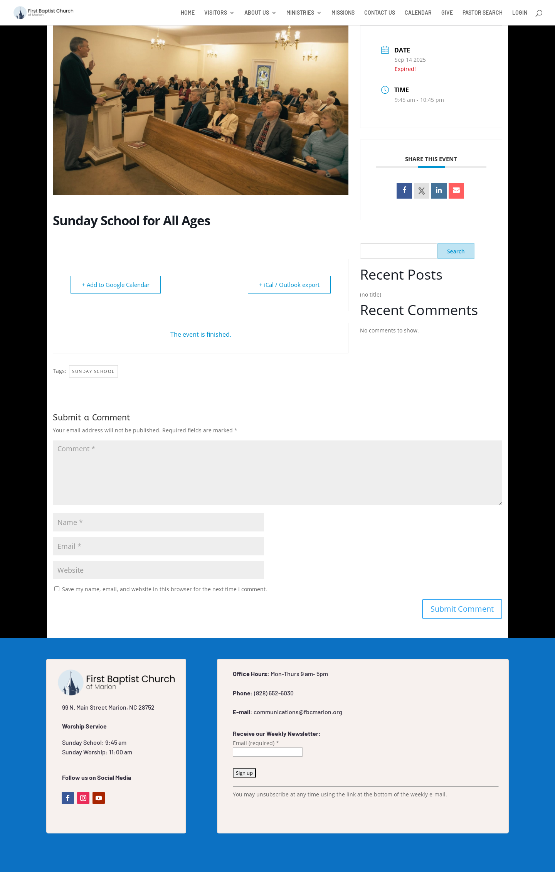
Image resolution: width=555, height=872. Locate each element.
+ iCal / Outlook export (289, 284)
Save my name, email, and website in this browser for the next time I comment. (164, 589)
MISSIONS (343, 13)
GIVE (447, 13)
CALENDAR (418, 13)
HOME (188, 13)
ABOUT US (256, 13)
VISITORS (215, 13)
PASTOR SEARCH (482, 13)
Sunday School (93, 371)
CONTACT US (379, 13)
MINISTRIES (300, 13)
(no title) (370, 294)
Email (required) (256, 743)
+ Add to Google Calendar (116, 284)
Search (456, 251)
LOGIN (519, 13)
